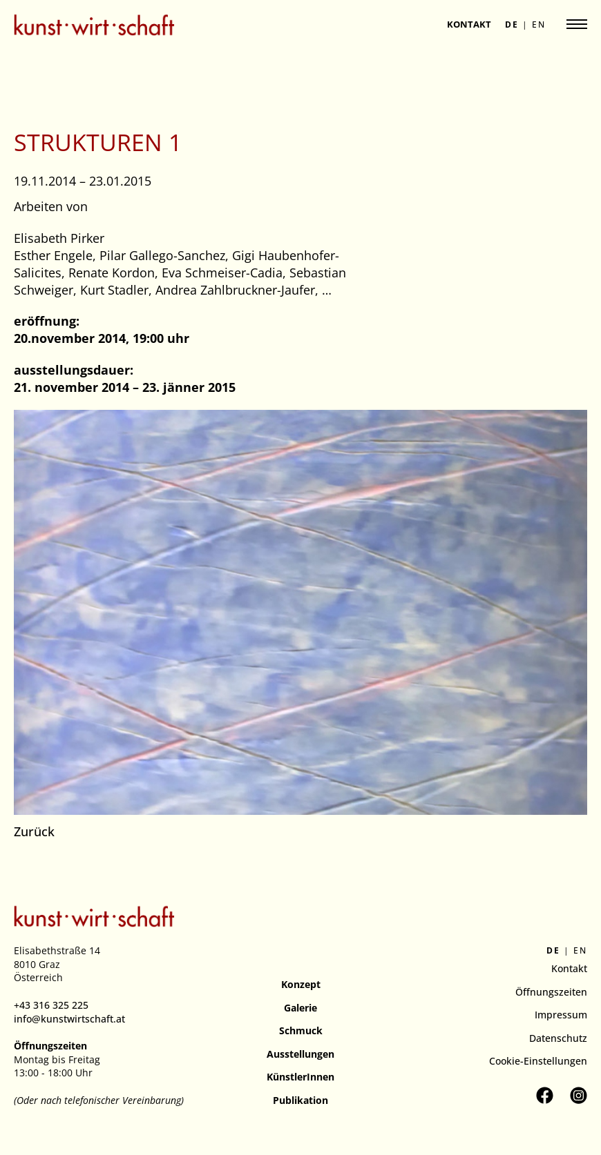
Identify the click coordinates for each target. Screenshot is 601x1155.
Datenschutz (558, 1038)
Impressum (561, 1014)
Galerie (300, 1007)
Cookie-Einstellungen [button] (538, 1060)
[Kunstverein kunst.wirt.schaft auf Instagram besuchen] (578, 1095)
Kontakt (469, 24)
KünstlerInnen (300, 1076)
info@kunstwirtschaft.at (69, 1018)
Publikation (300, 1100)
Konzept (301, 984)
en (539, 24)
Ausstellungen (300, 1053)
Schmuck (301, 1030)
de (512, 24)
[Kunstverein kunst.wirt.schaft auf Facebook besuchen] (544, 1095)
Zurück (34, 831)
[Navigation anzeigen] (577, 24)
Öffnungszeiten (551, 991)
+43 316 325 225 (51, 1004)
